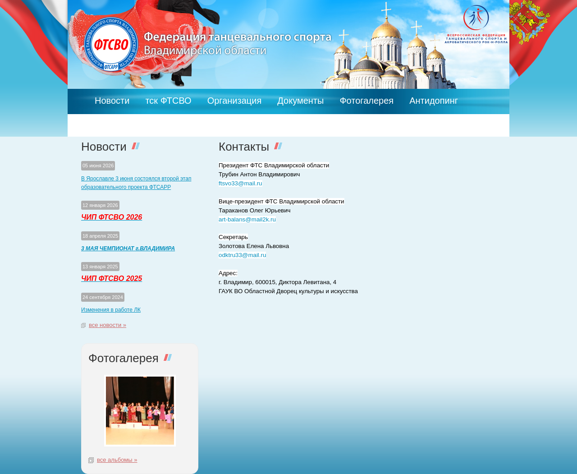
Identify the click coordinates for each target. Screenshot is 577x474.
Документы (300, 101)
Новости (112, 101)
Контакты (114, 118)
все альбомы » (117, 459)
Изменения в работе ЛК (111, 310)
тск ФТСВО (168, 101)
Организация (234, 101)
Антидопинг (433, 101)
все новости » (107, 325)
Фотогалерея (366, 101)
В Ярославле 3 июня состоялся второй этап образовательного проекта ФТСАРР (136, 183)
